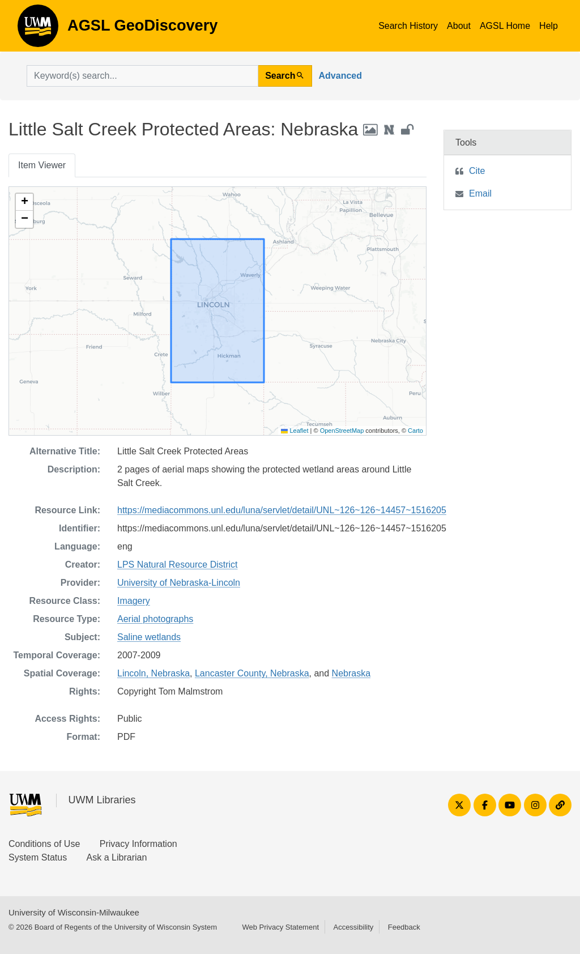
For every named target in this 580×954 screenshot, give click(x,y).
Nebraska (351, 673)
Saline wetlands (149, 637)
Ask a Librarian (117, 857)
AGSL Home (505, 26)
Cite (477, 171)
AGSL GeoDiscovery (38, 29)
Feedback (404, 927)
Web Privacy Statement (280, 927)
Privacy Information (138, 844)
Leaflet (294, 430)
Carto (415, 430)
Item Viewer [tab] (42, 165)
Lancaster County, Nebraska (252, 673)
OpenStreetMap (342, 430)
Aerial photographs (155, 619)
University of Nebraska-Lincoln (178, 582)
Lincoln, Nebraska (153, 673)
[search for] (142, 76)
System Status (37, 857)
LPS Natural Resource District (177, 564)
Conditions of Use (44, 844)
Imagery (133, 601)
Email (480, 193)
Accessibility (353, 927)
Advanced (340, 75)
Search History (408, 26)
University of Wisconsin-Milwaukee (73, 912)
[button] (24, 202)
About (459, 26)
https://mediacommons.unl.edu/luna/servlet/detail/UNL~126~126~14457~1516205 (281, 510)
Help (548, 26)
